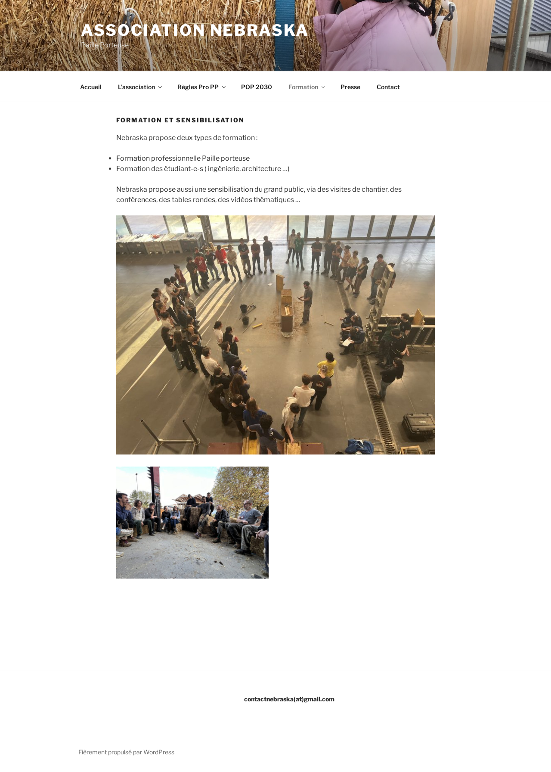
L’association (140, 86)
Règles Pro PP (202, 86)
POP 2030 (256, 86)
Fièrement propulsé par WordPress (126, 752)
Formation (307, 86)
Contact (388, 86)
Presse (350, 86)
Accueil (91, 86)
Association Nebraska (195, 30)
